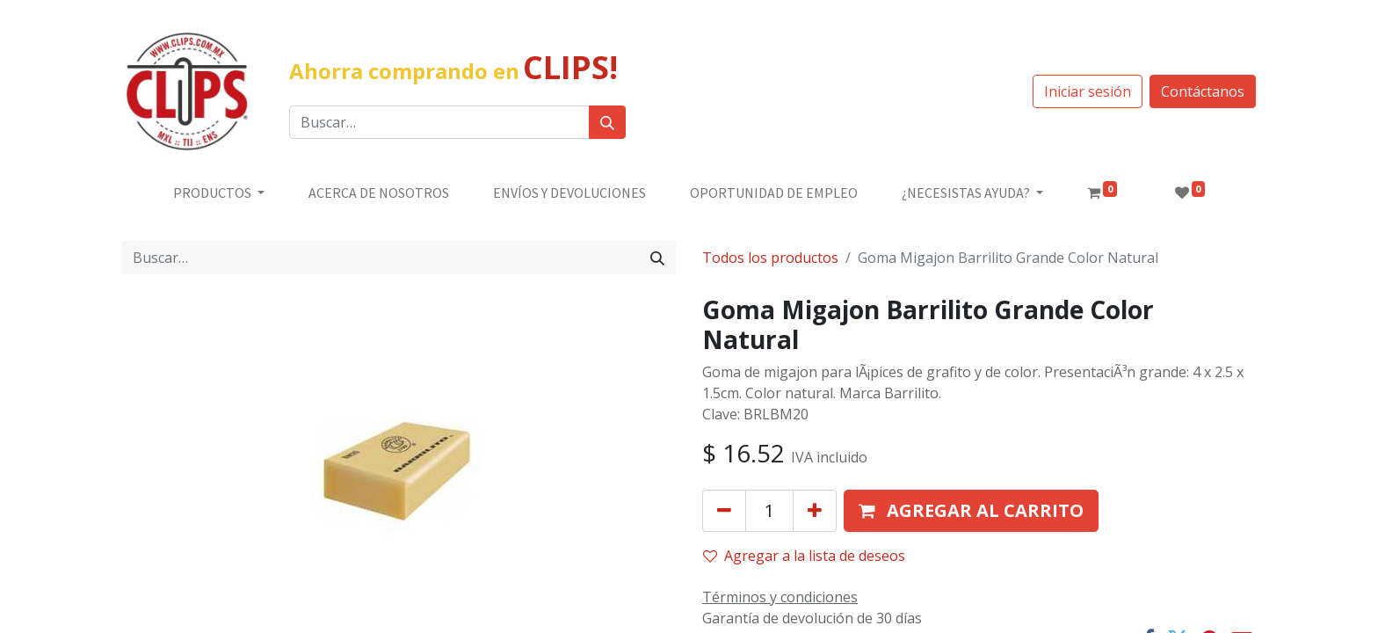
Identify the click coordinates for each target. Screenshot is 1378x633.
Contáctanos (1202, 91)
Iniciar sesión (1087, 91)
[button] (971, 511)
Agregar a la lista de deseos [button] (804, 555)
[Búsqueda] (607, 122)
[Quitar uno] (724, 511)
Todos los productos (770, 257)
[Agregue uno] (815, 511)
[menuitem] (378, 192)
